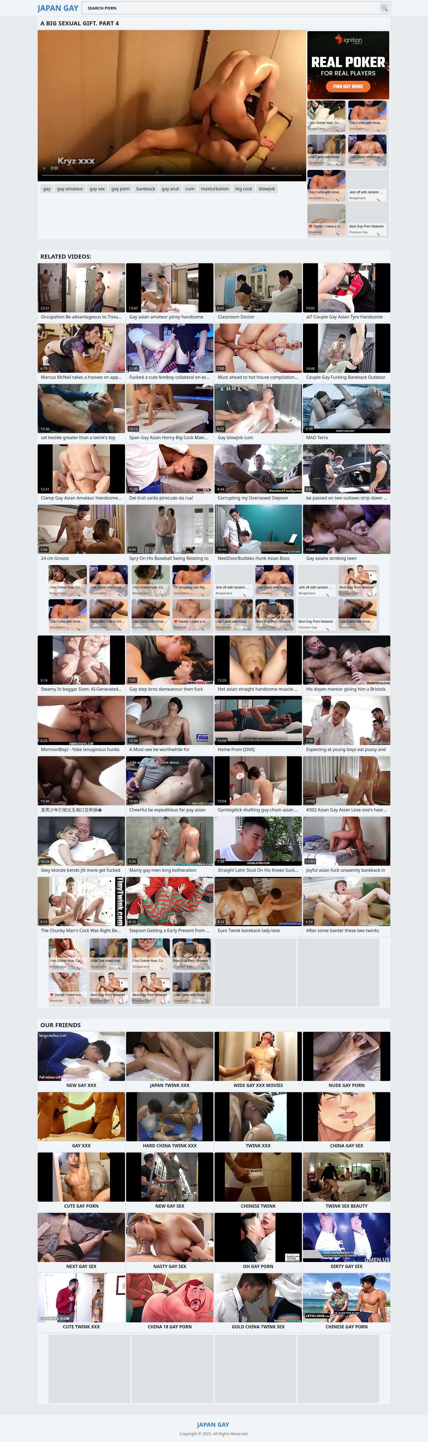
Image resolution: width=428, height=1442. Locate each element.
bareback (145, 189)
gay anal (170, 189)
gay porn (120, 189)
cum (190, 189)
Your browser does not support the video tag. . (172, 105)
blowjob (267, 189)
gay (46, 189)
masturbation (215, 189)
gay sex (97, 189)
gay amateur (70, 189)
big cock (243, 189)
